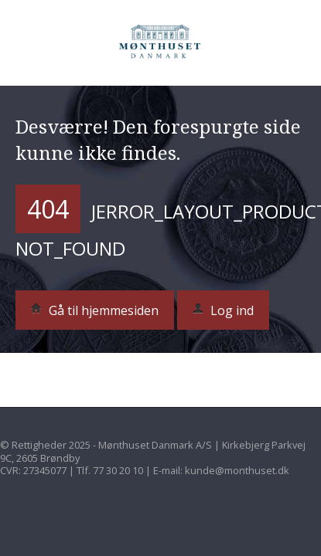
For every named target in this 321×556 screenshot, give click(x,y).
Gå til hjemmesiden (95, 310)
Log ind (223, 310)
